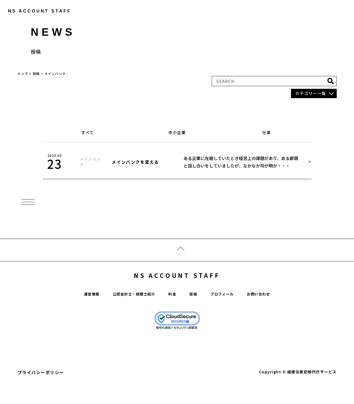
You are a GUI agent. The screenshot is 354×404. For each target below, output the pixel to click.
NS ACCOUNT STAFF (177, 287)
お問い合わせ (268, 308)
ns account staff (36, 11)
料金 (172, 308)
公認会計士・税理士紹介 (129, 308)
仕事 (266, 132)
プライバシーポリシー (41, 387)
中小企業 (177, 132)
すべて (87, 132)
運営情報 (81, 308)
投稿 (195, 308)
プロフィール (227, 308)
